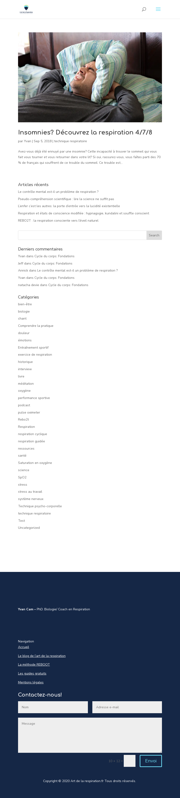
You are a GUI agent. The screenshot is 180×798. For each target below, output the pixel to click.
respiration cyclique (32, 434)
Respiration (26, 427)
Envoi (151, 761)
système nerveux (30, 499)
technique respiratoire (70, 141)
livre (21, 376)
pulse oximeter (29, 412)
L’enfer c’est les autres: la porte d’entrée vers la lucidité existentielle (69, 206)
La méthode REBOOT (34, 664)
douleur (24, 333)
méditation (26, 383)
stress (22, 484)
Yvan (27, 141)
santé (22, 455)
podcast (24, 405)
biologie (24, 311)
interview (25, 369)
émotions (25, 340)
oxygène (24, 390)
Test (21, 520)
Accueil (23, 647)
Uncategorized (29, 528)
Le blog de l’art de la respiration (42, 656)
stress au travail (30, 491)
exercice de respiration (35, 354)
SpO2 (22, 477)
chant (22, 318)
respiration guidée (31, 441)
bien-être (25, 304)
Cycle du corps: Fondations (54, 256)
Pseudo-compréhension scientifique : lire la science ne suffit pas (66, 199)
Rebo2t (23, 419)
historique (25, 362)
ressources (26, 448)
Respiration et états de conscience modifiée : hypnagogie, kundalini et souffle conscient (83, 213)
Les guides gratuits (32, 673)
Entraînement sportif (33, 347)
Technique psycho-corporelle (40, 506)
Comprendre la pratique (35, 326)
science (23, 470)
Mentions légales (31, 682)
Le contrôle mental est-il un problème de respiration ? (58, 192)
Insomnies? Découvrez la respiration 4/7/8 (85, 132)
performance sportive (34, 398)
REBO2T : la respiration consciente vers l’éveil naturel (58, 220)
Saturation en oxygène (35, 463)
